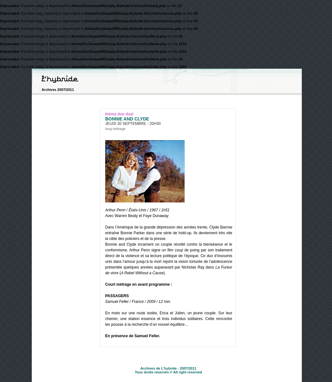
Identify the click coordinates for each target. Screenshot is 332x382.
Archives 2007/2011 (58, 90)
